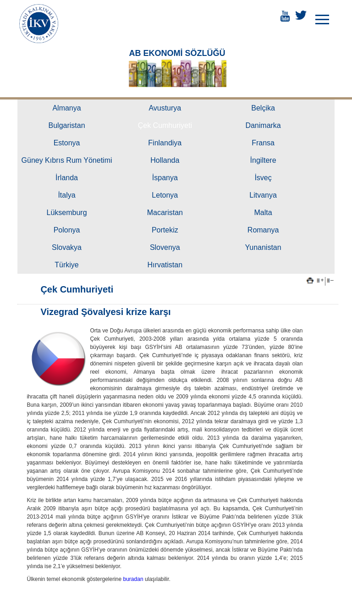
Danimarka (262, 125)
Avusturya (164, 108)
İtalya (66, 195)
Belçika (263, 108)
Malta (263, 212)
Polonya (67, 230)
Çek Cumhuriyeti (165, 125)
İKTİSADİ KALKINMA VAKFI (38, 23)
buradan (134, 579)
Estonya (67, 143)
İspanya (165, 178)
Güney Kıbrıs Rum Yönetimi (67, 160)
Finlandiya (165, 143)
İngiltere (263, 160)
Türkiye (66, 265)
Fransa (263, 143)
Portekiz (165, 230)
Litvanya (263, 195)
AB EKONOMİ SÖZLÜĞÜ (177, 53)
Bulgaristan (67, 125)
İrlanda (66, 178)
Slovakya (67, 247)
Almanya (66, 108)
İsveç (262, 178)
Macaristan (165, 212)
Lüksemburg (67, 212)
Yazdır (310, 280)
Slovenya (165, 247)
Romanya (263, 230)
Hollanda (164, 160)
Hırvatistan (165, 265)
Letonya (165, 195)
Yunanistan (263, 247)
